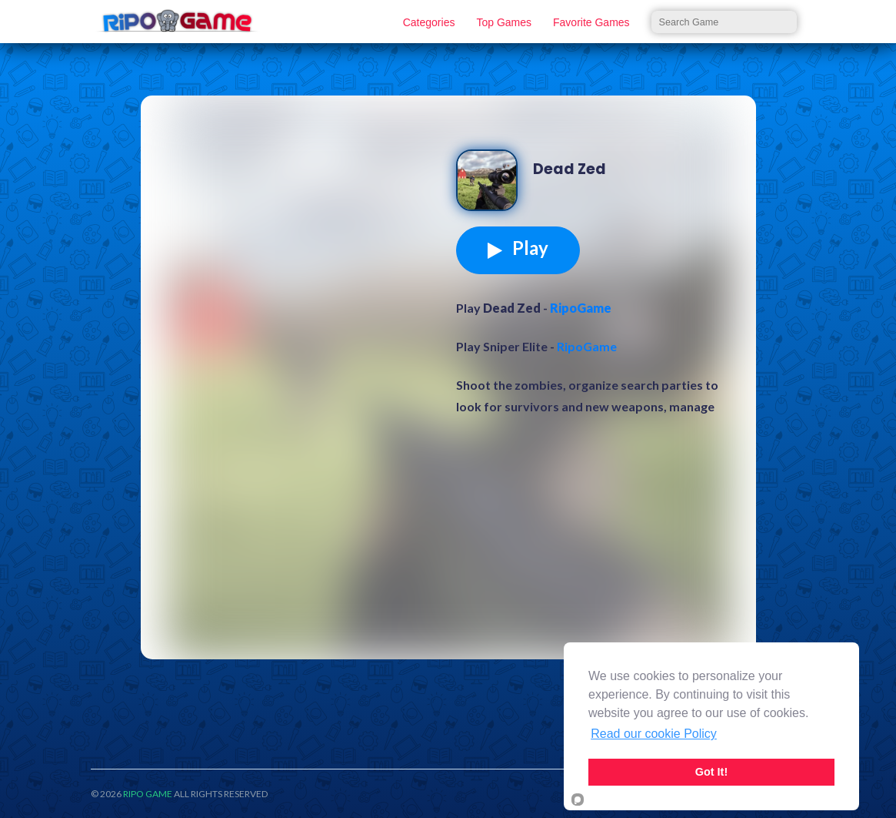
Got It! (711, 772)
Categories (429, 22)
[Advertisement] (302, 226)
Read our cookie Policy (654, 733)
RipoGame (580, 307)
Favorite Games (591, 22)
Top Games (503, 22)
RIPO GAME (147, 794)
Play (518, 248)
